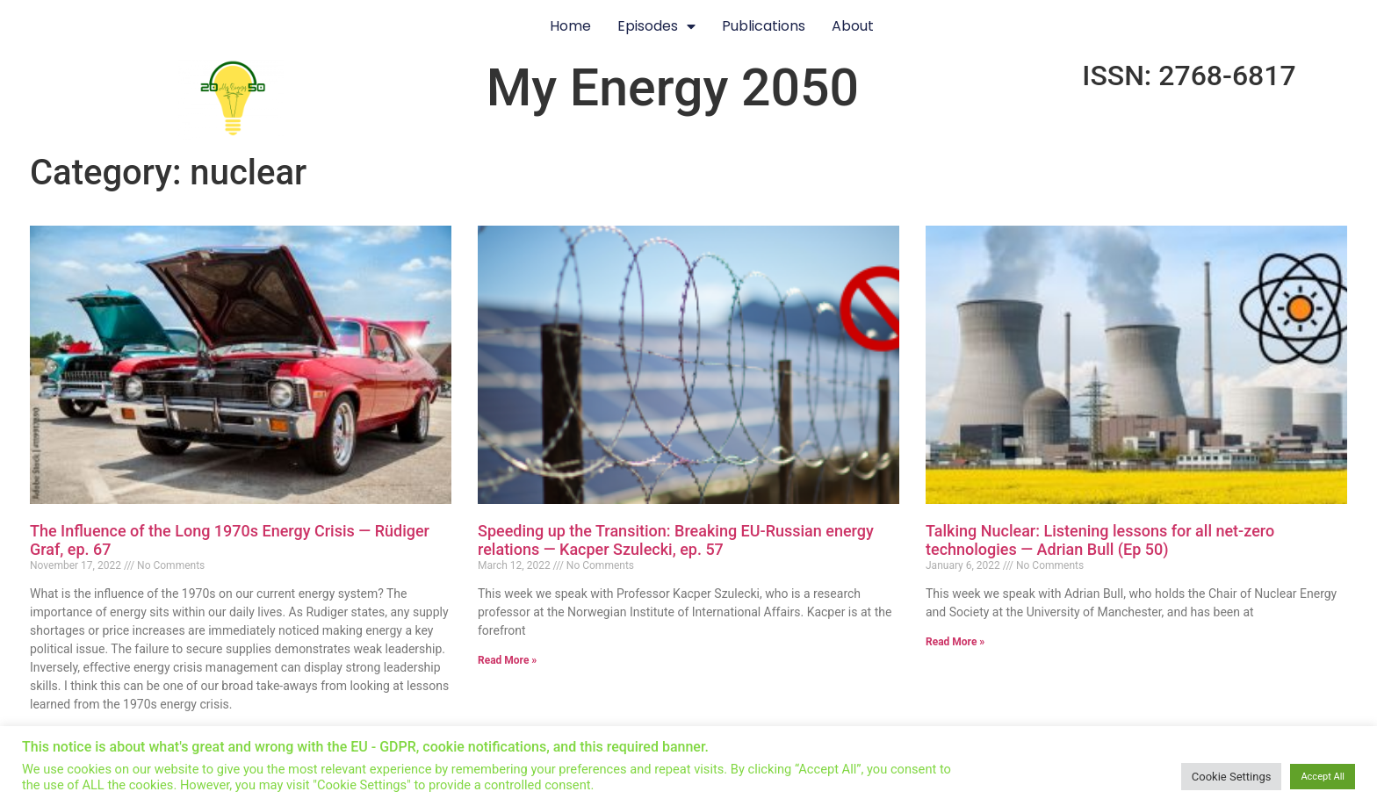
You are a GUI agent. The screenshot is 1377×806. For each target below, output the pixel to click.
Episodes (656, 26)
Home (570, 26)
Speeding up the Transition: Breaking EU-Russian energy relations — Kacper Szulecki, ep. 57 (676, 540)
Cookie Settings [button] (1232, 776)
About (853, 26)
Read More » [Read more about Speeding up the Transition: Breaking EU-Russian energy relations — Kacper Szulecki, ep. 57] (507, 660)
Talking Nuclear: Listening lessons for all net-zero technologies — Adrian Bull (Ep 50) (1100, 540)
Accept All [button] (1323, 776)
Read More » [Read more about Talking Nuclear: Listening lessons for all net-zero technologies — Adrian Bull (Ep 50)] (955, 642)
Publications (763, 26)
